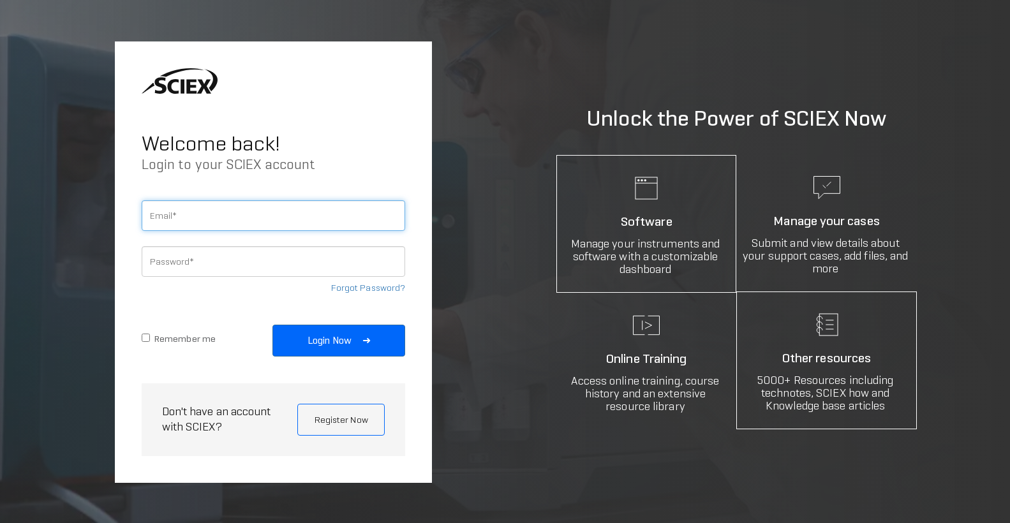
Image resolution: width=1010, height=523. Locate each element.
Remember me (179, 338)
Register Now (341, 419)
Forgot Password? (368, 287)
